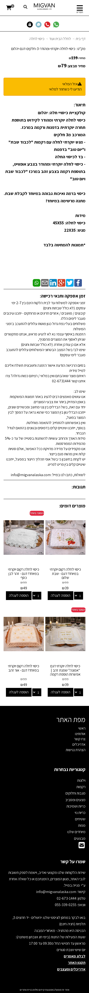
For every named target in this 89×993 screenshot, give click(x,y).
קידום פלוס (39, 989)
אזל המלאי (70, 83)
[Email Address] (82, 846)
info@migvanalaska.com (56, 891)
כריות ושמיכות (75, 806)
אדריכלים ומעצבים (71, 969)
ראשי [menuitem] (81, 728)
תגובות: (78, 487)
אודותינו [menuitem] (80, 733)
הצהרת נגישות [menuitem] (75, 749)
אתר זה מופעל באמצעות (44, 989)
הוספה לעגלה (60, 595)
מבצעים (79, 838)
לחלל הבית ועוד (60, 38)
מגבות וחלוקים (75, 793)
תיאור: (79, 105)
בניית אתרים (26, 989)
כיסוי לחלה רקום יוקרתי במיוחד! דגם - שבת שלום (65, 573)
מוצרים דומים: (72, 506)
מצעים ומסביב (75, 799)
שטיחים (80, 819)
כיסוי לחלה (36, 38)
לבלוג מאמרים (74, 956)
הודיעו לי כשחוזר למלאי (65, 89)
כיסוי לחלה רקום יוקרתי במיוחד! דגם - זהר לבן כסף (23, 573)
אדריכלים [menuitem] (78, 744)
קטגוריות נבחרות (69, 769)
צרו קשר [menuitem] (79, 738)
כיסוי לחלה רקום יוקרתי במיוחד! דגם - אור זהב (23, 668)
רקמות (80, 786)
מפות (81, 825)
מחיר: (77, 58)
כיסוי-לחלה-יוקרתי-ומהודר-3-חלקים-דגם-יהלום (43, 48)
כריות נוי (80, 812)
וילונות (81, 780)
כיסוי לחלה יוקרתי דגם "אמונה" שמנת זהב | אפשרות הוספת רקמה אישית (65, 672)
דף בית (80, 38)
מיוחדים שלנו (76, 831)
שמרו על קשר (72, 861)
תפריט (79, 12)
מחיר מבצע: (76, 65)
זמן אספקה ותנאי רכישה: (62, 296)
